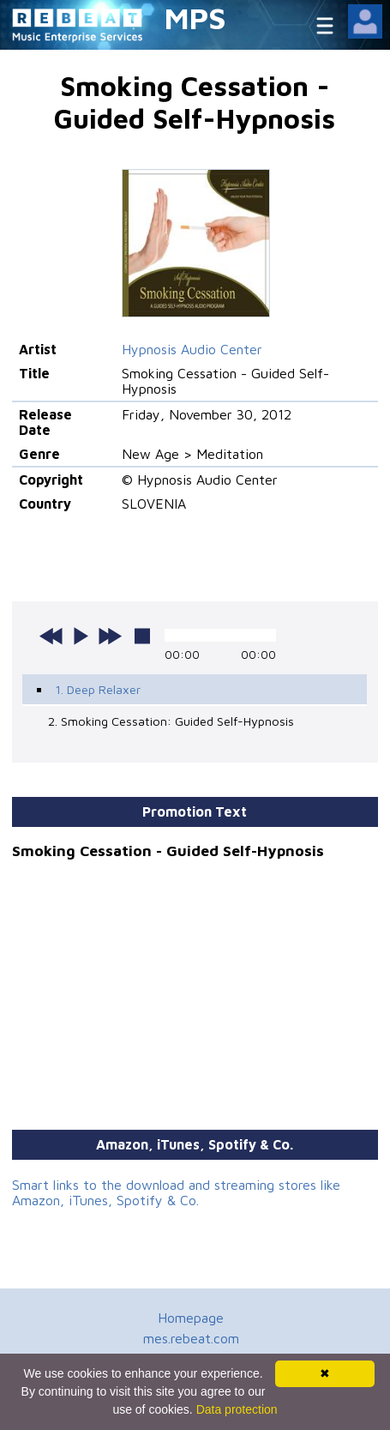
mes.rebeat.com (191, 1338)
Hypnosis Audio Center (192, 349)
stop (142, 636)
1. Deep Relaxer (98, 689)
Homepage (191, 1317)
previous (51, 636)
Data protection (237, 1409)
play (80, 635)
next (110, 636)
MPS (195, 17)
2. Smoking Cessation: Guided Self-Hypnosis (171, 721)
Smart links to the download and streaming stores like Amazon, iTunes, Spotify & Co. (176, 1192)
